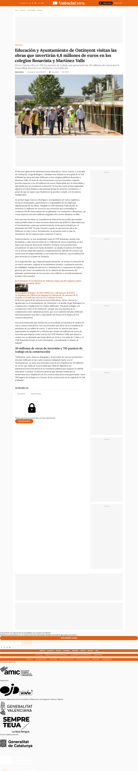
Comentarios (54, 72)
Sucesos (90, 650)
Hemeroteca (98, 655)
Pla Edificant (21, 394)
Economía (66, 650)
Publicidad (95, 659)
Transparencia (107, 659)
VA (38, 3)
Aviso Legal (53, 659)
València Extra (19, 72)
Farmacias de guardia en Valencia (56, 655)
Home (16, 10)
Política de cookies (82, 659)
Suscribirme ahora (69, 638)
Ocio (97, 650)
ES (42, 3)
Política (58, 650)
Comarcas (22, 10)
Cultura (83, 650)
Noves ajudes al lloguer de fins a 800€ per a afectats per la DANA (45, 293)
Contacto (29, 659)
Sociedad (75, 650)
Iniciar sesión (24, 421)
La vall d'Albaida (31, 10)
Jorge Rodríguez (36, 394)
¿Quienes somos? (41, 659)
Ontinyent (18, 45)
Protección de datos (67, 659)
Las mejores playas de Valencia (80, 655)
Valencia (42, 650)
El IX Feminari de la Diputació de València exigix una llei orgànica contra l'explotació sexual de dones (48, 282)
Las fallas (39, 655)
